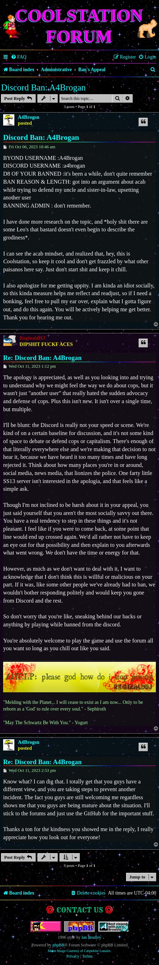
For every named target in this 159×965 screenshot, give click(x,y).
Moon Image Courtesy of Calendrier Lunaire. (79, 951)
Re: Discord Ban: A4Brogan (42, 357)
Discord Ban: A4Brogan (43, 87)
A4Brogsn (28, 117)
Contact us (79, 909)
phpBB (58, 945)
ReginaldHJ (32, 338)
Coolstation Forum (80, 25)
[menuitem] (19, 57)
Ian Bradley (91, 937)
